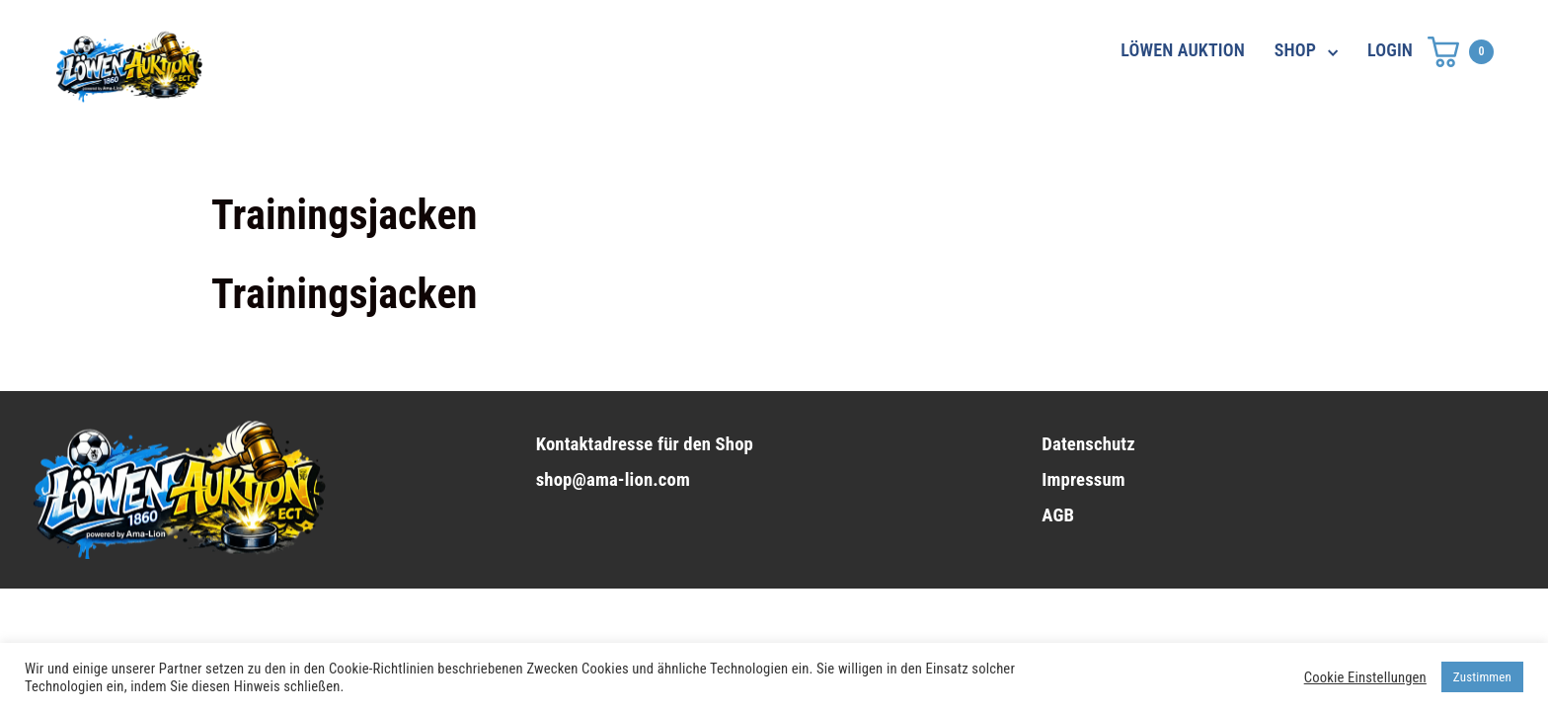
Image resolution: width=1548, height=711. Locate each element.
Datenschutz (1088, 444)
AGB (1058, 515)
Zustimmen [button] (1482, 677)
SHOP (1295, 50)
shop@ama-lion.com (613, 480)
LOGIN (1390, 50)
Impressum (1083, 480)
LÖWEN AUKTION (1183, 50)
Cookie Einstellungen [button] (1365, 677)
